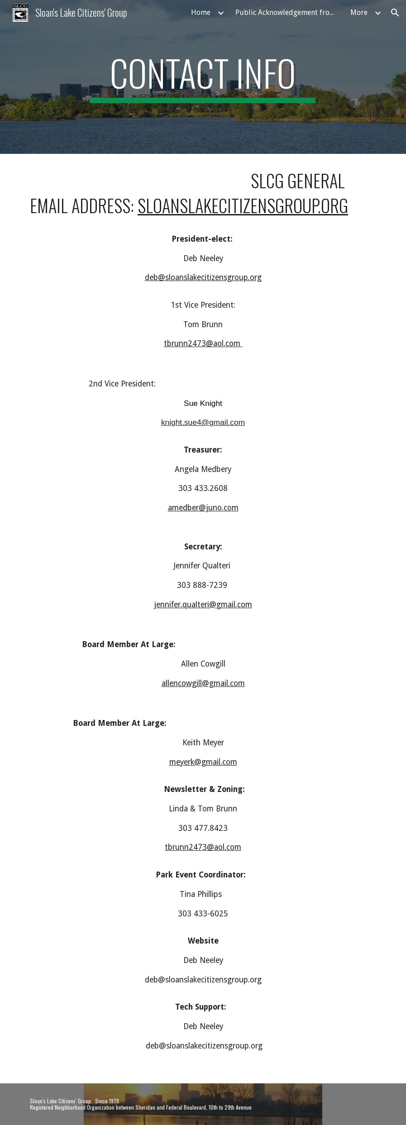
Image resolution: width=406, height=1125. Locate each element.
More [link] (359, 12)
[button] (395, 13)
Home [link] (200, 12)
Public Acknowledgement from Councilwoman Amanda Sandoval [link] (287, 12)
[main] (202, 77)
